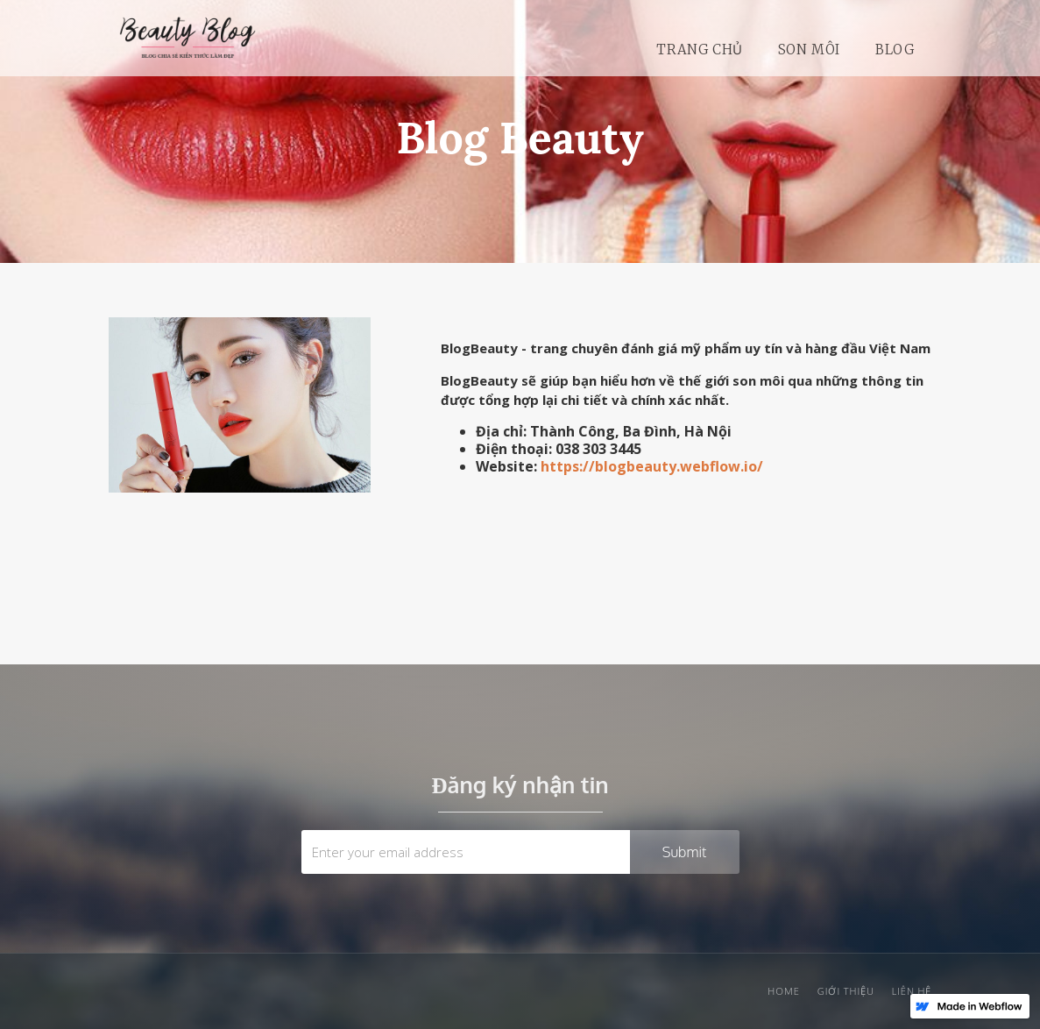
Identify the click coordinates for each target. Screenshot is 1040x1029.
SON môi (809, 49)
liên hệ (912, 991)
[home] (187, 49)
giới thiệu (845, 991)
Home (783, 991)
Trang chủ (699, 49)
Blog (894, 49)
